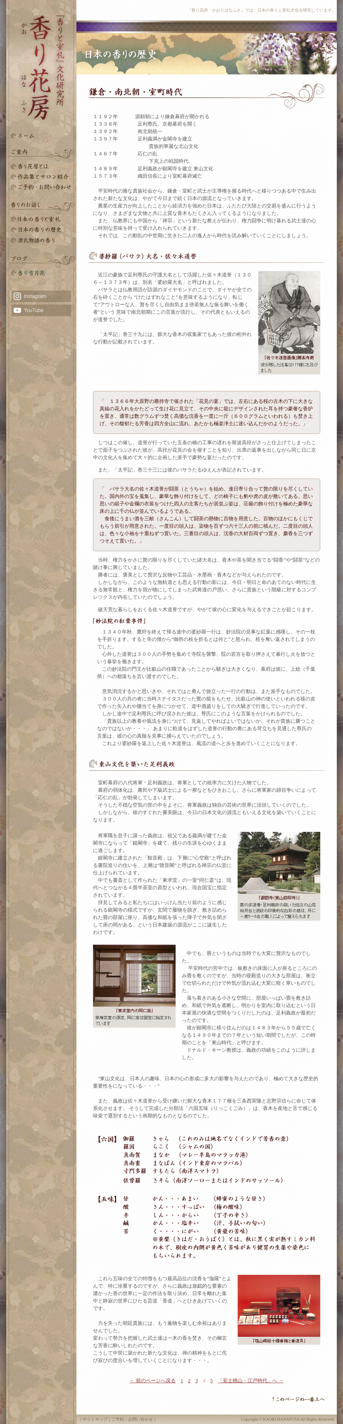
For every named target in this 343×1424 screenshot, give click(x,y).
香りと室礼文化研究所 (41, 176)
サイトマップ (95, 1419)
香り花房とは (41, 166)
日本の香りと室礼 (41, 219)
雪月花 (41, 273)
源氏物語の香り (41, 240)
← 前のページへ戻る (153, 1381)
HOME (41, 135)
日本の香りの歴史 (41, 230)
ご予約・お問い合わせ (41, 187)
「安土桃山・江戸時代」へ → (250, 1381)
